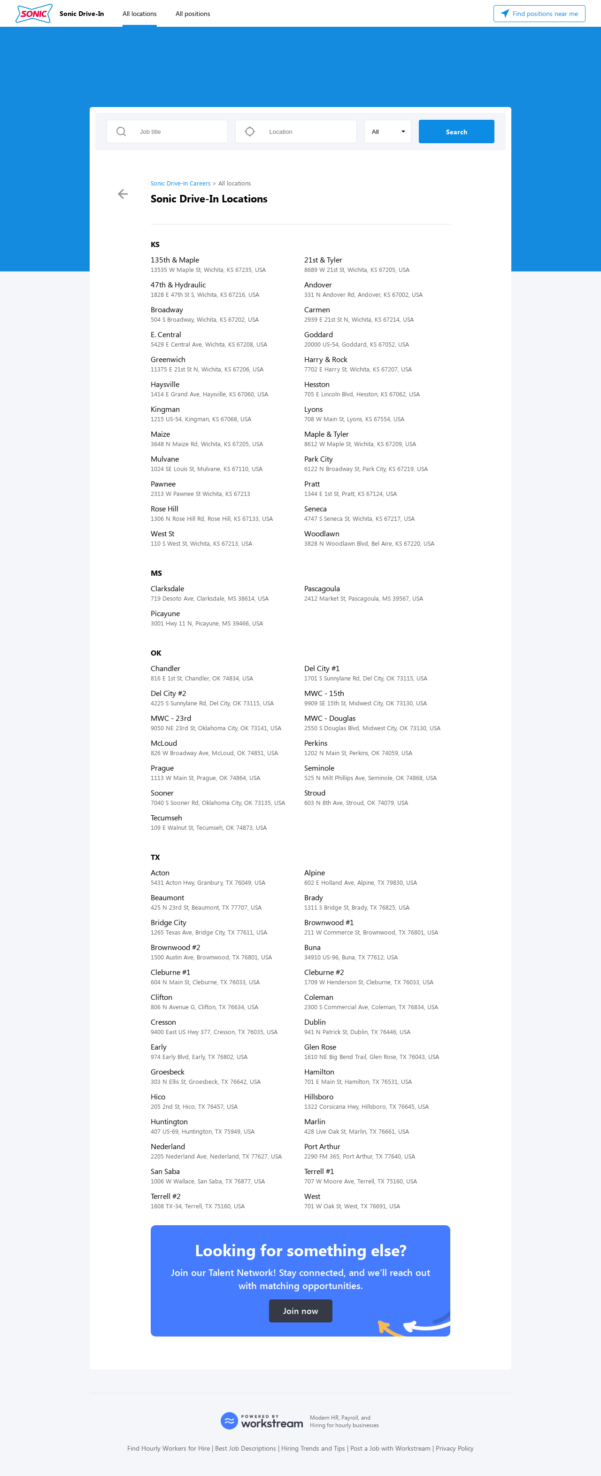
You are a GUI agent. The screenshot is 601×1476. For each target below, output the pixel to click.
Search (456, 131)
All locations (140, 13)
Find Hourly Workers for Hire (168, 1448)
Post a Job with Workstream (390, 1448)
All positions (193, 13)
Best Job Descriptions (245, 1448)
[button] (387, 131)
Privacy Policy (455, 1448)
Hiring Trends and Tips (313, 1448)
